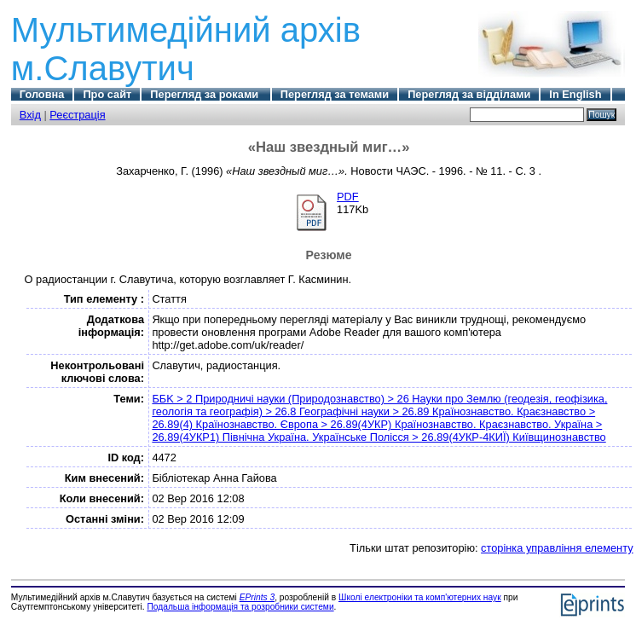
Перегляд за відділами (469, 94)
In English (575, 94)
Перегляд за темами (334, 94)
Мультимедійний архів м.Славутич (186, 49)
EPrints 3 (257, 597)
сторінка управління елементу (557, 547)
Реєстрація (77, 114)
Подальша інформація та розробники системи (240, 606)
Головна (42, 94)
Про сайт (107, 94)
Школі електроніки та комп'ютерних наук (419, 597)
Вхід (30, 114)
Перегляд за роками (205, 94)
